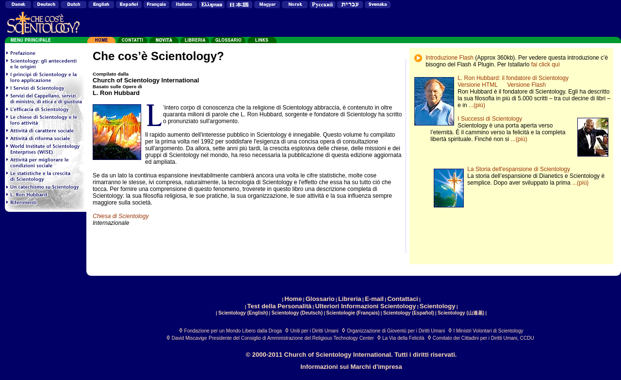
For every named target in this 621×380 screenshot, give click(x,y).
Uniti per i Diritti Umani (314, 330)
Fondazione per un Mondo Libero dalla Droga (233, 330)
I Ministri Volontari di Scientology (488, 330)
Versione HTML (477, 84)
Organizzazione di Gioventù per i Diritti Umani (396, 330)
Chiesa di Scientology (120, 216)
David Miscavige (189, 338)
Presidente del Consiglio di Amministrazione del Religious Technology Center (291, 338)
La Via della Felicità (403, 338)
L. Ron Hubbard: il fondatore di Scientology (513, 78)
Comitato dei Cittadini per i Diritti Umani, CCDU (483, 338)
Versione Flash (526, 84)
